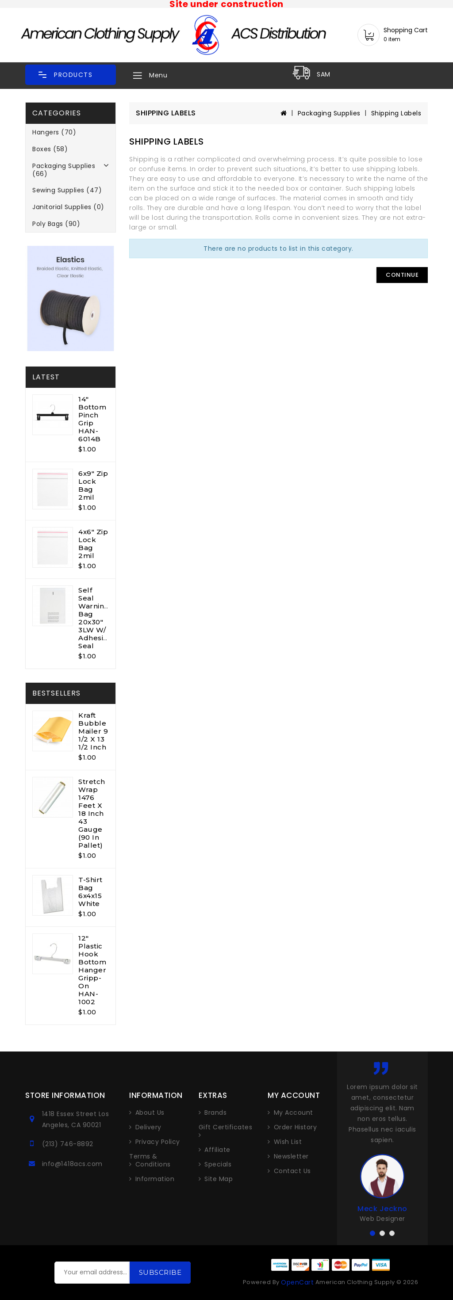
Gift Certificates (226, 1127)
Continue (402, 275)
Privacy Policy (157, 1142)
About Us (150, 1112)
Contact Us (292, 1171)
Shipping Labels (396, 113)
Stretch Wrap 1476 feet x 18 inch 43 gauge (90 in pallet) (91, 813)
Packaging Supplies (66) (63, 169)
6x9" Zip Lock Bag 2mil (93, 485)
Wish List (288, 1142)
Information (155, 1179)
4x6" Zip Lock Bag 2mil (93, 544)
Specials (217, 1164)
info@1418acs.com (72, 1164)
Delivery (148, 1127)
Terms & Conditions (150, 1160)
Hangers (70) (54, 132)
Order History (295, 1127)
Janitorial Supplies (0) (68, 207)
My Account (293, 1112)
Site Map (218, 1179)
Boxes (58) (50, 149)
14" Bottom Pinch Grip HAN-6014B (92, 419)
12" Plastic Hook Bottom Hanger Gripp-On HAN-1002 (92, 970)
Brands (215, 1112)
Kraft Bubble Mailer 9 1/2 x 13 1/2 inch (93, 731)
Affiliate (217, 1150)
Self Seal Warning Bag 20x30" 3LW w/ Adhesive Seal (94, 618)
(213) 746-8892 (67, 1144)
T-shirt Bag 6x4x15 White (90, 892)
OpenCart (297, 1282)
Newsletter (291, 1156)
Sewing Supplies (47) (67, 190)
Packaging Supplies (329, 113)
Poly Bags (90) (56, 223)
